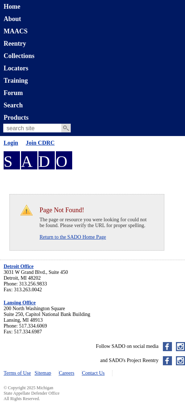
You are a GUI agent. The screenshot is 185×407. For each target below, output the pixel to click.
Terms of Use (17, 373)
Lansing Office (20, 302)
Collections (19, 55)
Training (16, 80)
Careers (66, 373)
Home (12, 6)
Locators (16, 68)
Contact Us (93, 373)
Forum (13, 92)
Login (11, 143)
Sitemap (42, 373)
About (12, 18)
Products (16, 117)
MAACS (16, 31)
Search (13, 105)
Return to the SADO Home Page (73, 237)
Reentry (15, 43)
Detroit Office (19, 266)
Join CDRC (40, 143)
